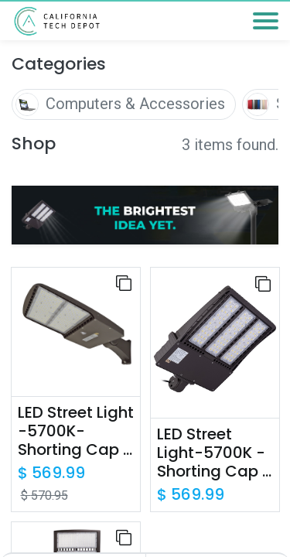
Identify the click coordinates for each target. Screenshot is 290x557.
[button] (124, 283)
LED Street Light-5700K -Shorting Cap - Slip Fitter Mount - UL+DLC (214, 452)
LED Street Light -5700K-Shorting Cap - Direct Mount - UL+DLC (76, 431)
